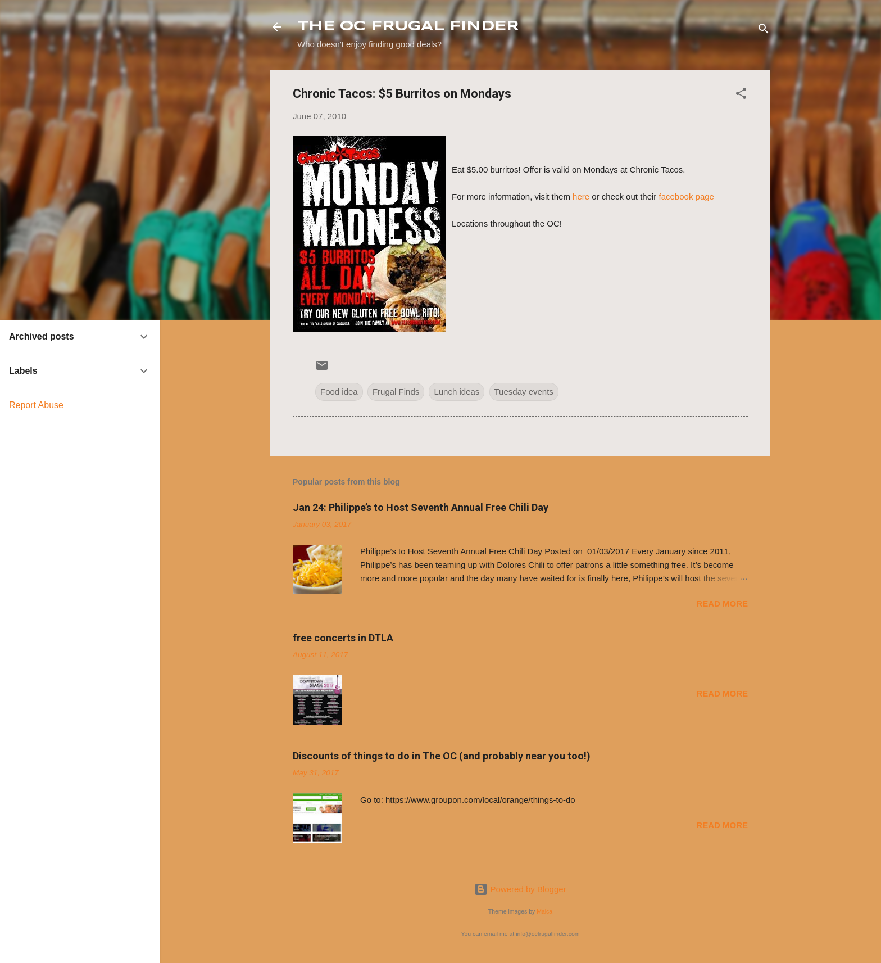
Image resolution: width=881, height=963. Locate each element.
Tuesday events (523, 391)
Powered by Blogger (520, 889)
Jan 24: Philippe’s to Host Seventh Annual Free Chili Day (420, 507)
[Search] (763, 30)
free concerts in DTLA (343, 638)
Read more (722, 603)
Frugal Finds (396, 391)
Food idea (339, 391)
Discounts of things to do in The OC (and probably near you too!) (442, 756)
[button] (741, 95)
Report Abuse (36, 405)
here (581, 196)
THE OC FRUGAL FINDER (408, 26)
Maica (544, 911)
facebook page (686, 196)
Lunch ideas (456, 391)
